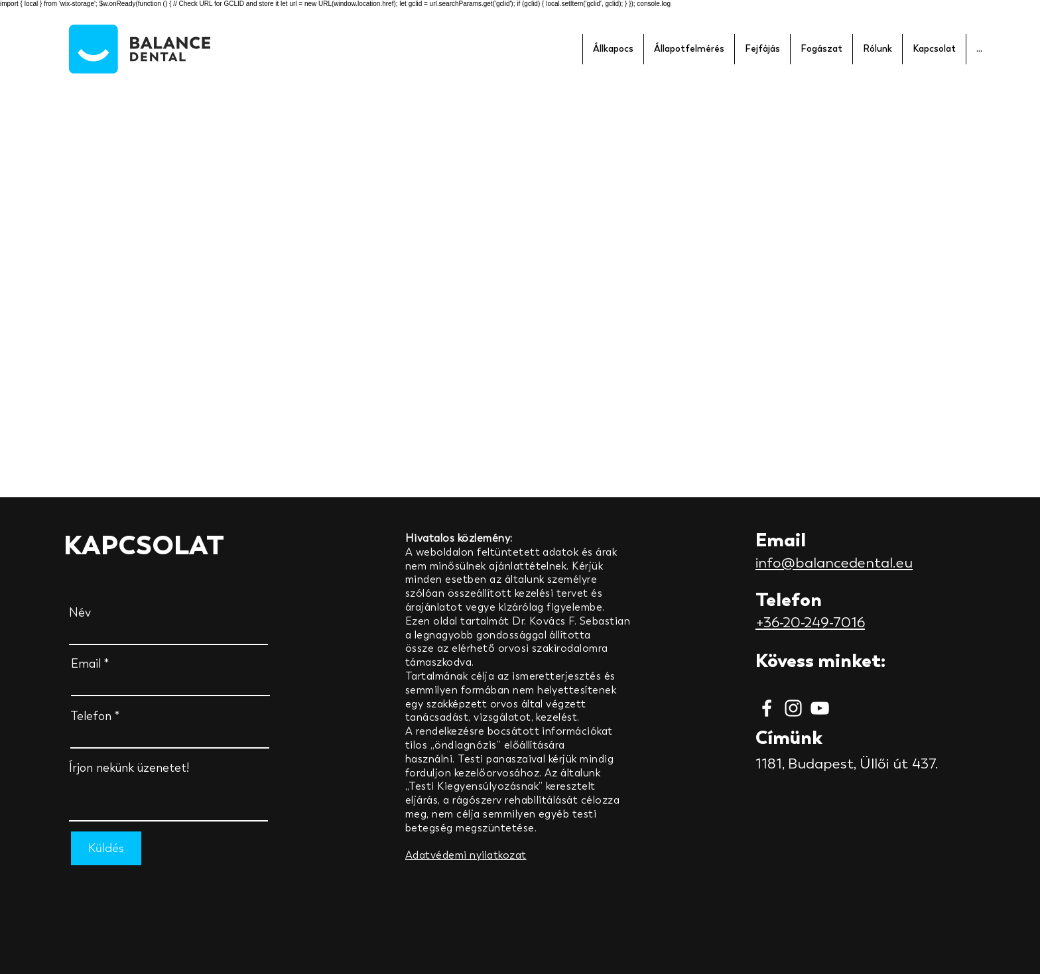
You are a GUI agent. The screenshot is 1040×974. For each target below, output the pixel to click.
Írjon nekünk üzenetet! (129, 768)
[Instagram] (793, 708)
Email (86, 664)
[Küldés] (106, 848)
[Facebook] (766, 708)
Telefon (90, 716)
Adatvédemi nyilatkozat (466, 855)
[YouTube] (820, 708)
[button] (612, 49)
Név (80, 613)
